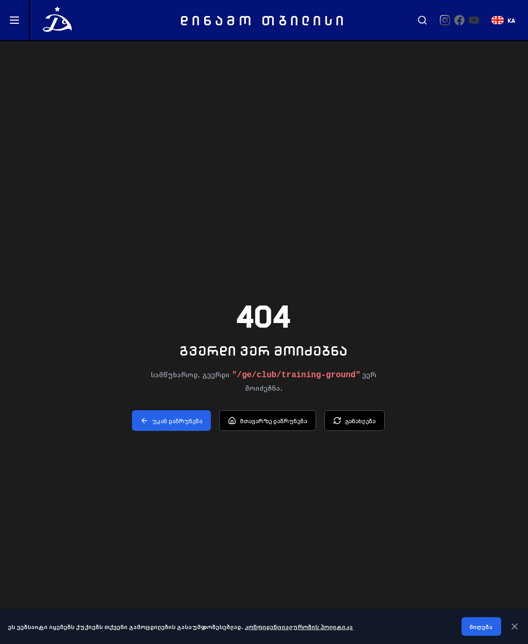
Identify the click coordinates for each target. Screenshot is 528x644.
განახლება (354, 420)
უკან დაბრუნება (171, 420)
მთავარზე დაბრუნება (267, 420)
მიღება (481, 626)
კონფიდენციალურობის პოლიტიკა (299, 626)
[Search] (422, 20)
